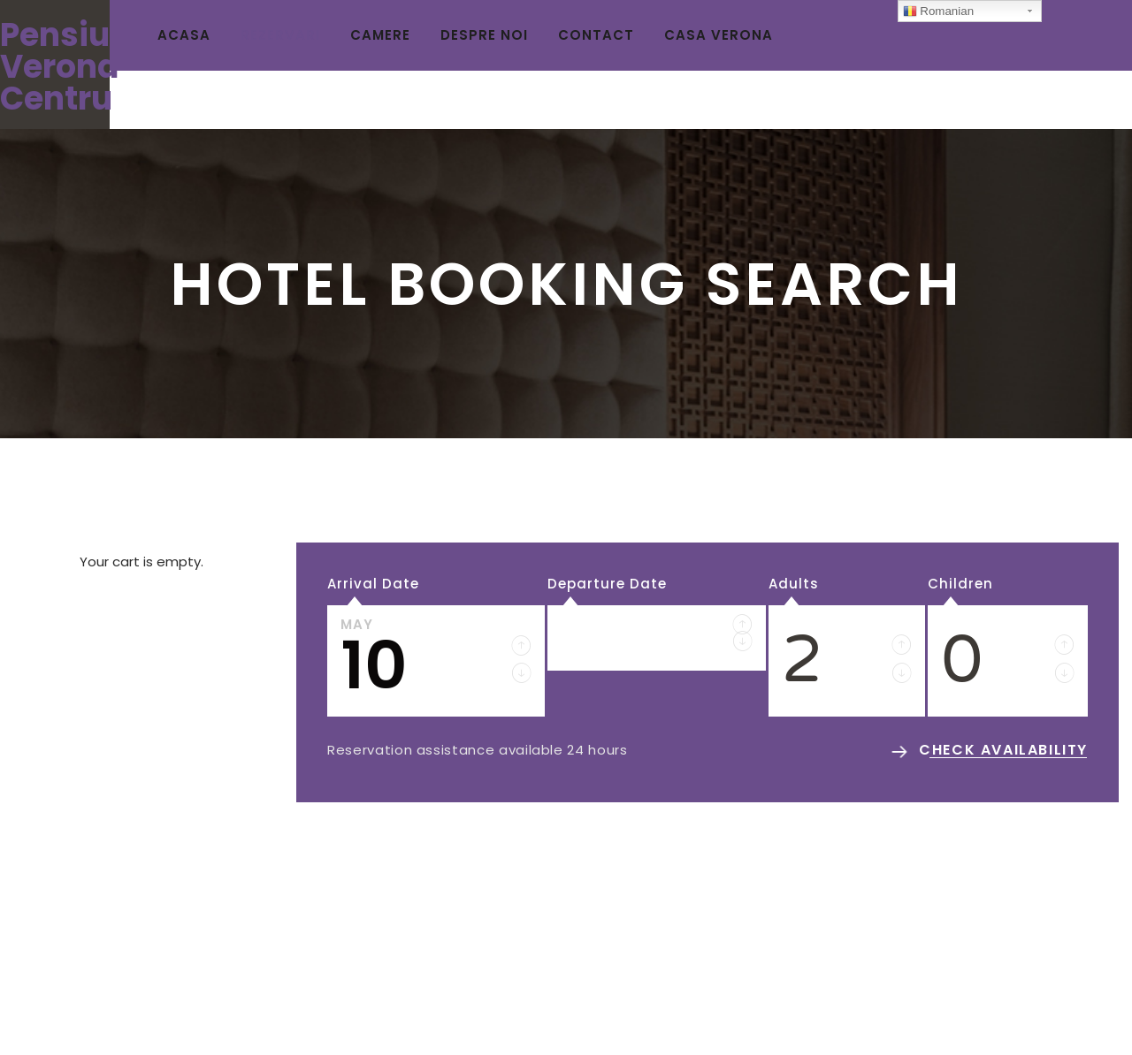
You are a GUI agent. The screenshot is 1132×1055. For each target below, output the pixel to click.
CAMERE (380, 35)
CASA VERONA (718, 35)
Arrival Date (373, 583)
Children (960, 583)
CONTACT (596, 35)
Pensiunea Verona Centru (86, 66)
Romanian (938, 11)
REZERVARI (280, 35)
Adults (794, 583)
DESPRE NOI (484, 35)
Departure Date (607, 583)
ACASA (183, 35)
